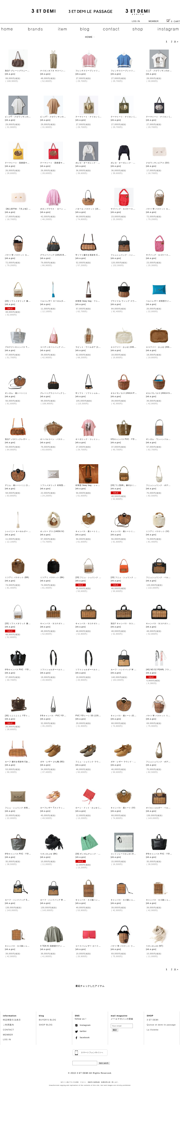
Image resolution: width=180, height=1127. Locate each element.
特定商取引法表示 (12, 1020)
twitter (81, 1031)
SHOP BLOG (46, 1025)
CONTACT (8, 1030)
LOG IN (136, 21)
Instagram (83, 1025)
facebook (82, 1037)
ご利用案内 (8, 1025)
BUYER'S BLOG (47, 1020)
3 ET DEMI (153, 1020)
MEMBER (154, 21)
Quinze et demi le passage (161, 1025)
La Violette (153, 1030)
